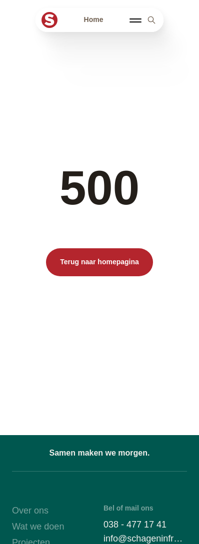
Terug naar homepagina (99, 262)
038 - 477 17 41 (135, 525)
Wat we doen (38, 527)
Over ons (30, 511)
